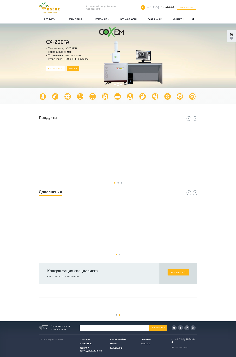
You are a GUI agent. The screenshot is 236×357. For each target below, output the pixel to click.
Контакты (178, 19)
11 (114, 183)
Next (195, 118)
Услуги (113, 344)
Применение (76, 19)
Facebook (181, 327)
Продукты (50, 19)
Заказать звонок (186, 7)
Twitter (174, 327)
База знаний (155, 19)
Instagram (187, 327)
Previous (189, 118)
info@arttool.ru (181, 347)
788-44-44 (160, 7)
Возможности (128, 19)
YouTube (193, 327)
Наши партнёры (118, 340)
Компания (102, 19)
